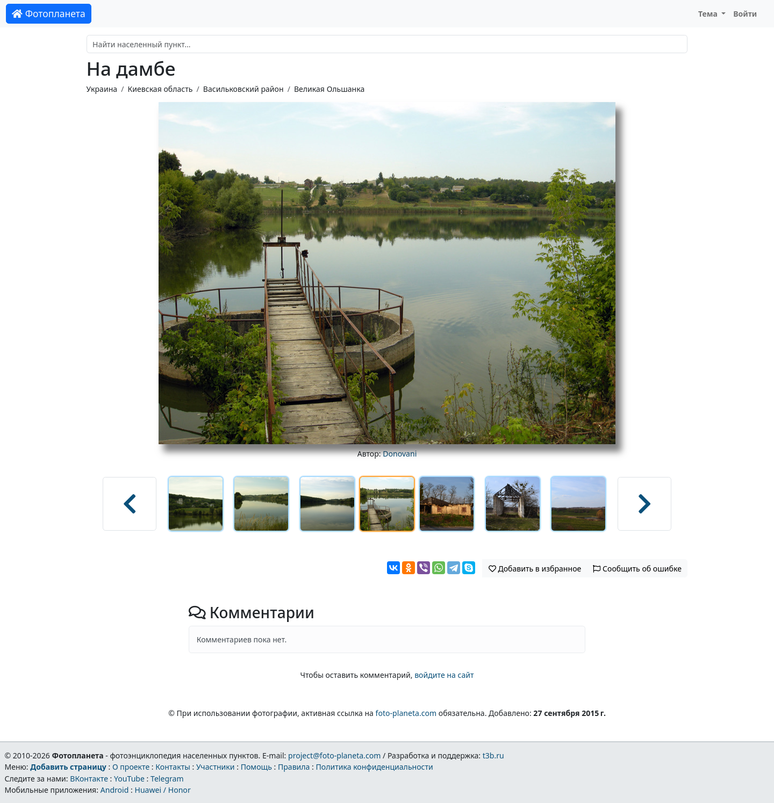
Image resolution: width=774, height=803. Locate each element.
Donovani (400, 453)
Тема (709, 14)
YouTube (129, 778)
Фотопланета (48, 13)
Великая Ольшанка (329, 89)
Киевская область (159, 89)
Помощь (256, 767)
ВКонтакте (89, 778)
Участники (215, 767)
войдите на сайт (444, 675)
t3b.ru (493, 755)
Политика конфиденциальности (374, 767)
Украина (102, 89)
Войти (745, 14)
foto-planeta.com (406, 713)
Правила (294, 767)
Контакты (172, 767)
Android (115, 790)
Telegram (167, 778)
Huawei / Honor (162, 790)
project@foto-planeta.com (334, 755)
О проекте (130, 767)
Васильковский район (243, 89)
